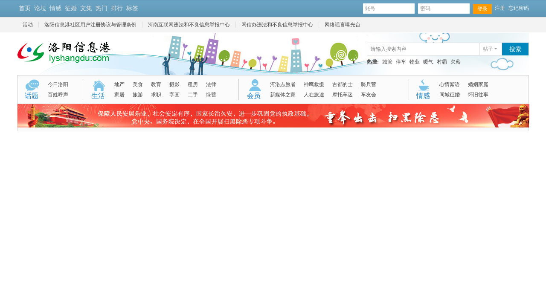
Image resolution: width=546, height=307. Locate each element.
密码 (444, 9)
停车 (401, 62)
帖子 (488, 49)
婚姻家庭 (478, 84)
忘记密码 (518, 8)
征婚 (71, 8)
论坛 (40, 8)
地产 (119, 84)
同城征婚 (449, 95)
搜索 (515, 49)
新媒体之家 (283, 95)
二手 (193, 95)
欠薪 (455, 62)
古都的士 (342, 84)
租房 (193, 84)
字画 (174, 95)
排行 (117, 8)
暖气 (428, 62)
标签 (132, 8)
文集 (86, 8)
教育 (156, 84)
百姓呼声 (58, 95)
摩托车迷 (342, 95)
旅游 (138, 95)
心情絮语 (449, 84)
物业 (415, 62)
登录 (482, 9)
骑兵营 (368, 84)
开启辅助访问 (144, 8)
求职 (156, 95)
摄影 (174, 84)
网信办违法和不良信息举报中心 (277, 25)
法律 (211, 84)
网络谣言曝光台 (342, 25)
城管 (387, 62)
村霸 (442, 62)
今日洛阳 (58, 84)
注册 (500, 8)
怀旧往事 (478, 95)
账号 (388, 9)
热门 (101, 8)
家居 (119, 95)
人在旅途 (314, 95)
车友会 (368, 95)
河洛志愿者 (283, 84)
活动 (28, 25)
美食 (138, 84)
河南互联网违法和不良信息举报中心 (189, 25)
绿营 (211, 95)
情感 (55, 8)
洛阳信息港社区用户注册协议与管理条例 (90, 25)
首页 (25, 8)
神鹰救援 (314, 84)
